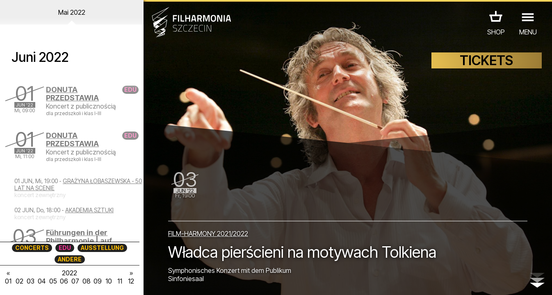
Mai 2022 (71, 12)
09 (98, 281)
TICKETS (486, 60)
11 (119, 281)
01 (8, 281)
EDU (65, 247)
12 (131, 281)
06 (64, 281)
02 (19, 281)
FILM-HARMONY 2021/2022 (208, 233)
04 (42, 281)
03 (30, 281)
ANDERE (70, 259)
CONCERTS (32, 247)
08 (86, 281)
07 (75, 281)
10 (108, 281)
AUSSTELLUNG (102, 247)
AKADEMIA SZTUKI (89, 209)
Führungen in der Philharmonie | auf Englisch (79, 240)
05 (53, 281)
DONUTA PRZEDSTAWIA (72, 93)
